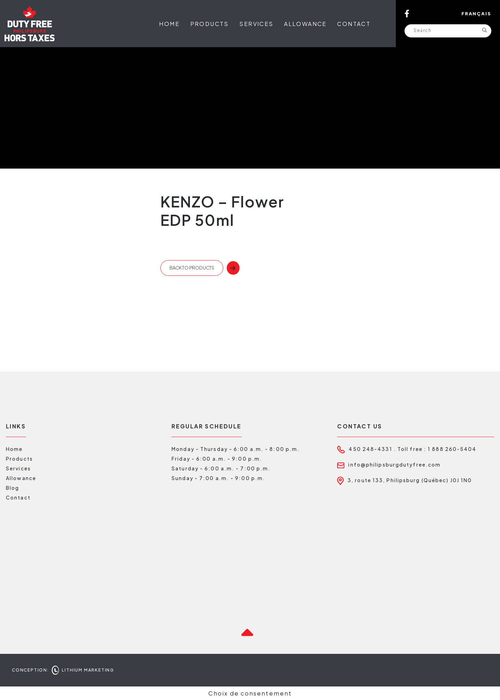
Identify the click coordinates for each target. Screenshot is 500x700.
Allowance (305, 23)
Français (476, 13)
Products (209, 23)
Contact (353, 23)
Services (256, 23)
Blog (12, 488)
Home (169, 23)
